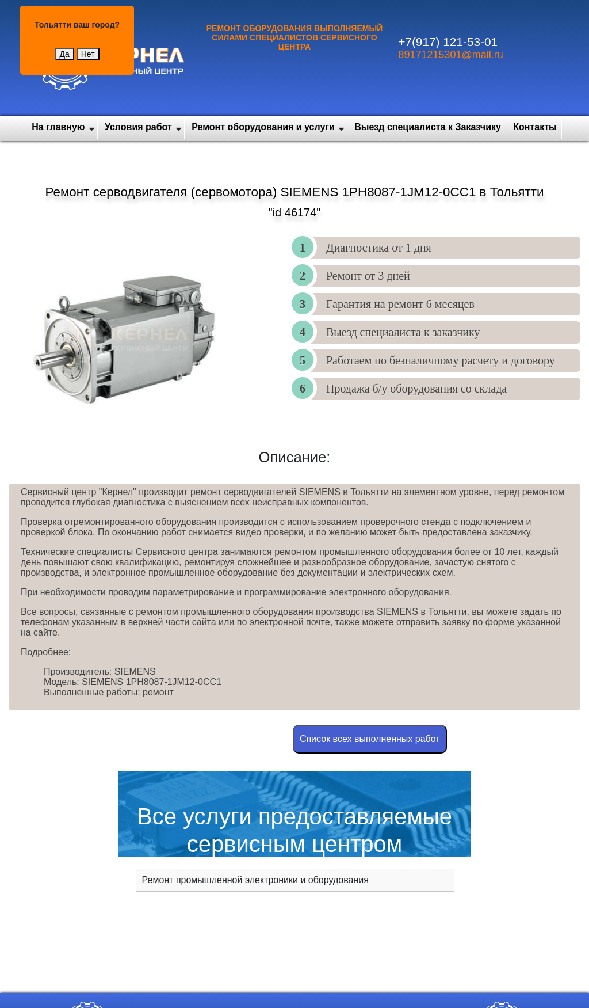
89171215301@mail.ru (450, 54)
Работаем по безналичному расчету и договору (440, 360)
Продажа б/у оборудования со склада (416, 388)
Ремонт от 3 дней (368, 275)
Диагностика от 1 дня (378, 247)
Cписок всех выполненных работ (370, 739)
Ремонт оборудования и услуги (263, 127)
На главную (58, 127)
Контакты (534, 127)
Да (65, 54)
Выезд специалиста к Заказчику (427, 127)
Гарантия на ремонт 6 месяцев (400, 304)
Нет (88, 54)
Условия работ (138, 127)
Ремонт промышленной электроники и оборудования (255, 880)
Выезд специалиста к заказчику (403, 332)
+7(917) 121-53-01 (448, 41)
